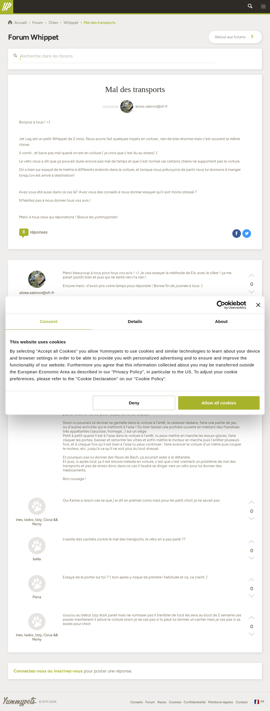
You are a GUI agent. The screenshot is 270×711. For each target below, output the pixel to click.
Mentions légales (220, 702)
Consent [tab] (49, 321)
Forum (150, 702)
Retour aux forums (235, 37)
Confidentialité (195, 702)
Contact (242, 702)
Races (161, 702)
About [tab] (221, 321)
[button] (263, 6)
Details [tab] (135, 321)
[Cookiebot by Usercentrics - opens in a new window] (221, 305)
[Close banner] (258, 305)
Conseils (136, 702)
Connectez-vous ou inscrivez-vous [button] (48, 671)
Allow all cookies (218, 402)
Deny (134, 402)
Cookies (175, 702)
